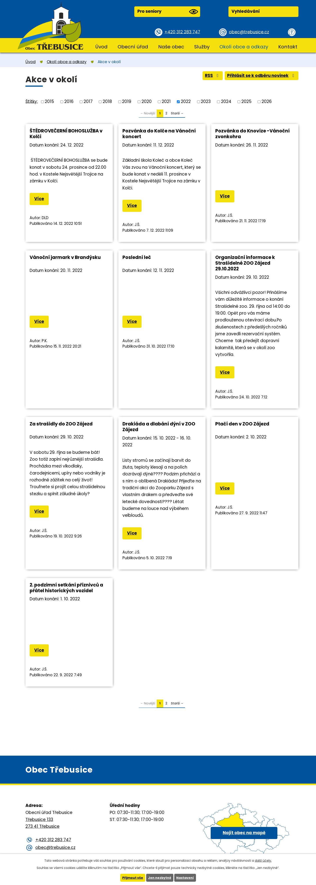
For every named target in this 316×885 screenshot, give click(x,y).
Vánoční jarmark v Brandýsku (65, 257)
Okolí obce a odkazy (243, 46)
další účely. (263, 860)
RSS (211, 76)
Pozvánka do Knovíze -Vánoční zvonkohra (252, 134)
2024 (226, 101)
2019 (126, 101)
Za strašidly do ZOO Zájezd (61, 424)
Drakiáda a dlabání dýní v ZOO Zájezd (158, 427)
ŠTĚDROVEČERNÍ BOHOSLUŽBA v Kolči (66, 134)
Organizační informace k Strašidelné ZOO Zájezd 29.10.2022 (245, 263)
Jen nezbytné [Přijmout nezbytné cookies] (159, 878)
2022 (186, 101)
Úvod (101, 46)
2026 (267, 101)
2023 (206, 101)
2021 (166, 101)
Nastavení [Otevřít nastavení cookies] (185, 878)
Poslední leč (136, 257)
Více (39, 199)
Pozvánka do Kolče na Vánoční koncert (159, 134)
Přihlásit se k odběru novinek (261, 76)
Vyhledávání (246, 11)
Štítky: (31, 101)
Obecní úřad (133, 46)
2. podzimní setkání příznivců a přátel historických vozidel (66, 588)
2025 (246, 101)
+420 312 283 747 (182, 32)
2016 (69, 101)
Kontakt (287, 46)
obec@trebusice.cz (249, 32)
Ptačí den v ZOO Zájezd (242, 424)
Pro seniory (167, 11)
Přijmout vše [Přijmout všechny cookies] (132, 878)
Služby (202, 46)
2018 (107, 101)
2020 (147, 101)
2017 (88, 101)
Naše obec (171, 46)
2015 (49, 101)
